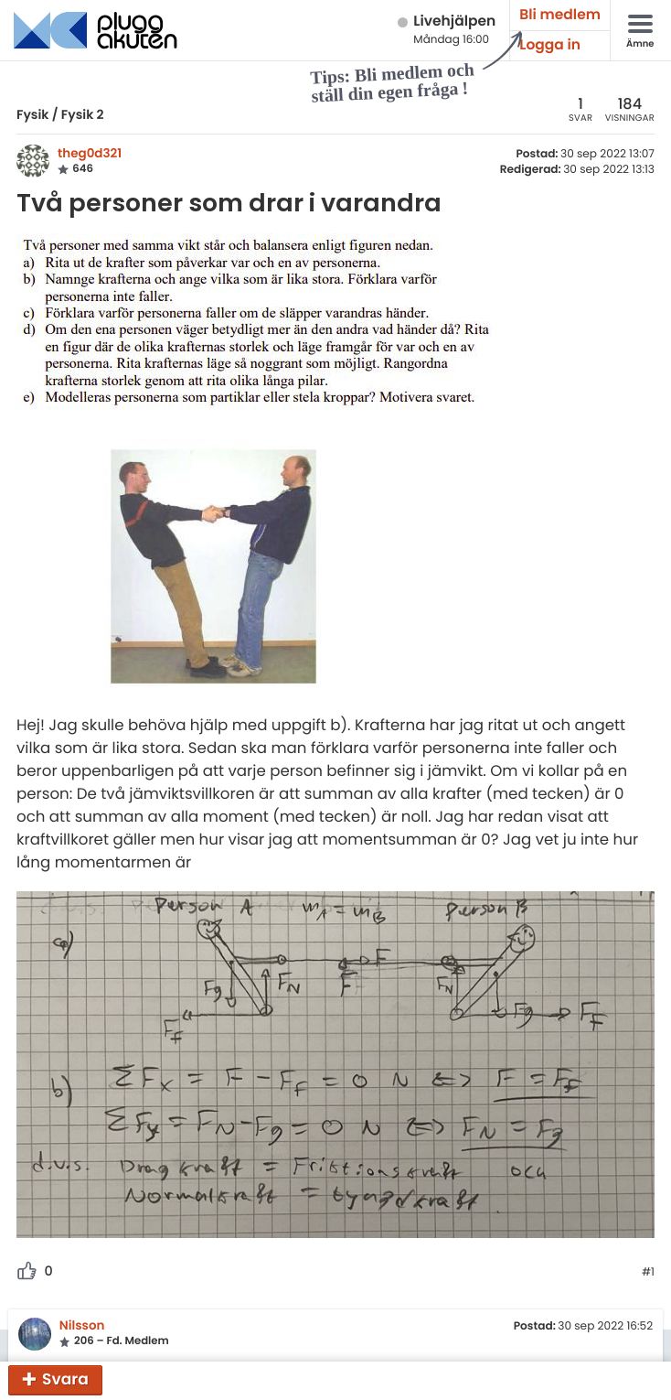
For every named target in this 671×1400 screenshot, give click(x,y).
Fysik (32, 114)
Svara (65, 1379)
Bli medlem (560, 15)
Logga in (549, 45)
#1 (648, 1272)
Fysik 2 (82, 114)
